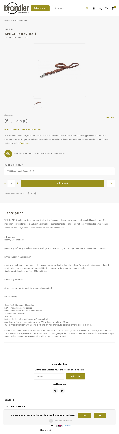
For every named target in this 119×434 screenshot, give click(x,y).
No (100, 415)
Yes (84, 415)
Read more (25, 144)
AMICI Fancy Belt (20, 22)
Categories (40, 8)
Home (6, 22)
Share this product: (14, 195)
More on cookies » (63, 420)
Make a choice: (13, 166)
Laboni (8, 30)
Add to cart (62, 184)
